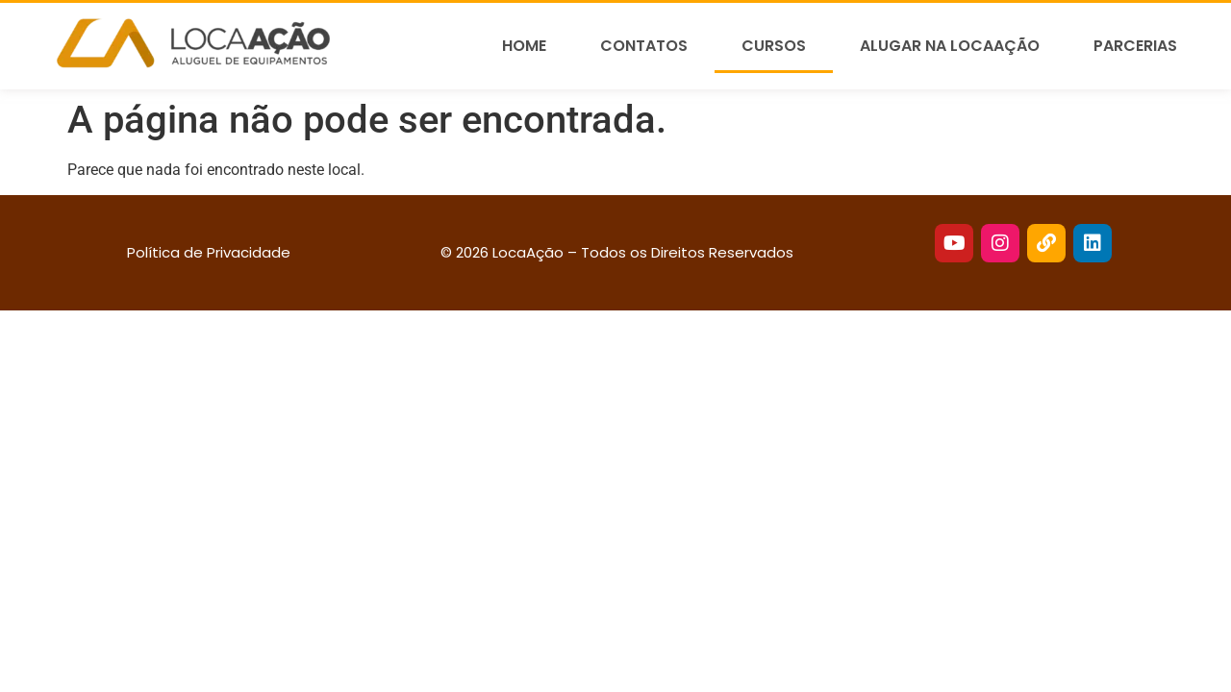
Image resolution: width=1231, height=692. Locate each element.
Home (524, 46)
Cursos (773, 46)
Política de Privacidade (208, 252)
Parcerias (1135, 46)
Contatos (644, 46)
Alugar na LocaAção (950, 46)
